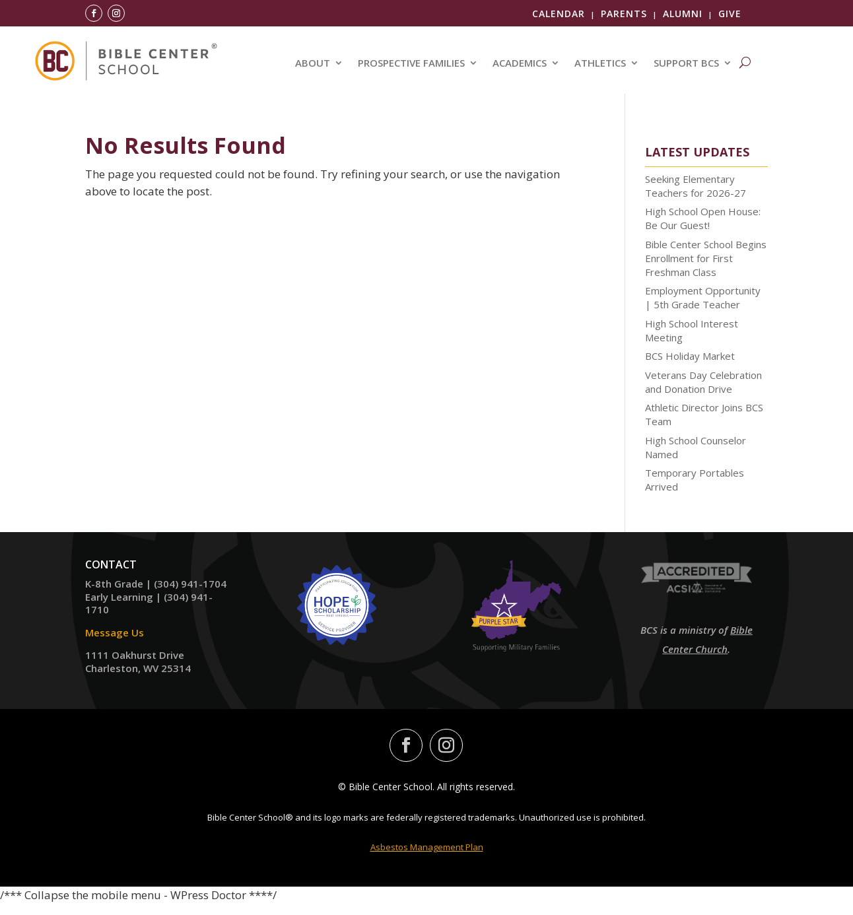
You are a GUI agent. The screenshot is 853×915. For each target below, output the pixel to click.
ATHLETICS (600, 63)
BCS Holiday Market (690, 355)
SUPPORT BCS (686, 63)
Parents (624, 13)
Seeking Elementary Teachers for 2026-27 (695, 185)
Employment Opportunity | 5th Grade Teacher (703, 297)
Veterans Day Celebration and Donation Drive (703, 381)
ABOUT (312, 63)
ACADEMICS (520, 63)
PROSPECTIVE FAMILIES (411, 63)
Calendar (558, 13)
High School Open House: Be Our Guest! (703, 218)
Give (729, 13)
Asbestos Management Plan (426, 847)
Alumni (682, 13)
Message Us (114, 632)
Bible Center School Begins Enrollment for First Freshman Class (706, 258)
